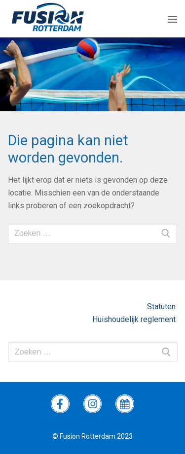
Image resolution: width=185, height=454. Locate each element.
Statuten (162, 306)
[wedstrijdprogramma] (125, 404)
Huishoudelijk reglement (135, 319)
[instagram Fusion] (93, 404)
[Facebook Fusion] (60, 404)
